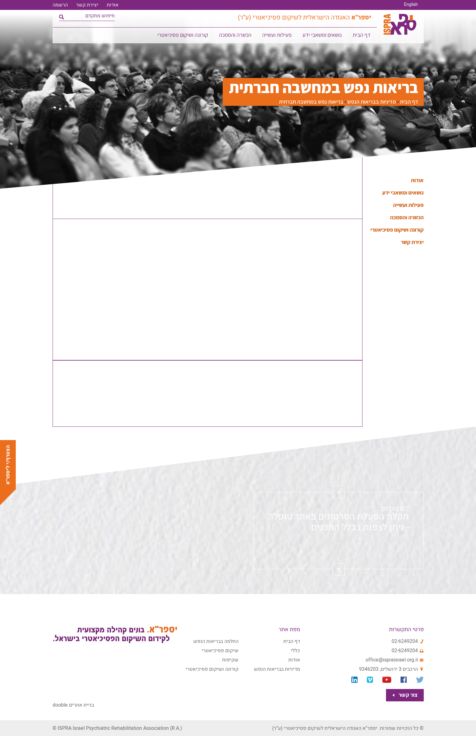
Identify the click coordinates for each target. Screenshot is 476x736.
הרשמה (60, 4)
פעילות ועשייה (277, 35)
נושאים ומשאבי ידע (322, 35)
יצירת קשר (87, 4)
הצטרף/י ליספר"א (8, 465)
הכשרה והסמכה (235, 35)
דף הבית (362, 35)
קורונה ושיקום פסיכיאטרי (183, 35)
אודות (112, 4)
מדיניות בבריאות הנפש (371, 102)
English (411, 4)
